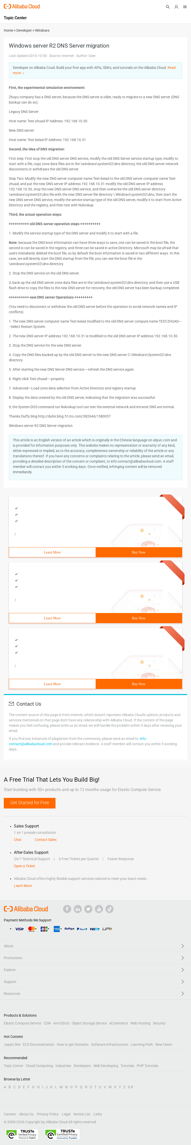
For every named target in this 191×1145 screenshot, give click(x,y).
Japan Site (12, 1044)
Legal (66, 1114)
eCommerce (118, 1023)
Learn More (52, 552)
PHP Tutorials (147, 1066)
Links (98, 1114)
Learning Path (142, 1044)
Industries (63, 1066)
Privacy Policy (48, 1114)
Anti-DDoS (61, 1023)
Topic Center (13, 1066)
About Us (26, 1114)
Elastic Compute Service (22, 1023)
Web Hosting (140, 1023)
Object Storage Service (89, 1023)
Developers (82, 1066)
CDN (47, 1023)
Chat (17, 840)
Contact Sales (46, 840)
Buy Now (139, 552)
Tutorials (127, 1066)
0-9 (130, 1087)
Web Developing (105, 1066)
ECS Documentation (38, 1044)
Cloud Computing (39, 1066)
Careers (10, 1114)
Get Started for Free (29, 802)
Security (159, 1023)
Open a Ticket (24, 866)
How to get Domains (73, 1044)
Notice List (82, 1114)
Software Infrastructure (109, 1044)
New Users (163, 1044)
